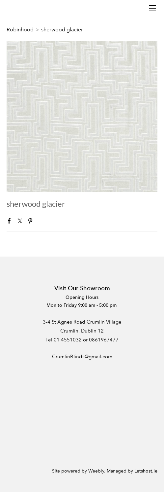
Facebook (10, 222)
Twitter (21, 222)
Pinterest (32, 222)
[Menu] (152, 8)
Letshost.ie (145, 471)
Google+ (42, 223)
